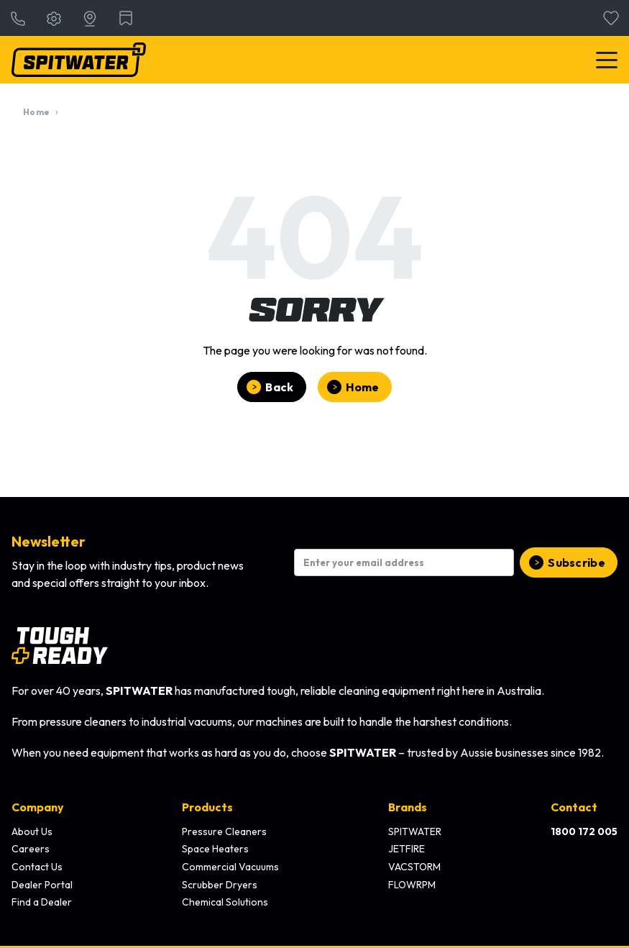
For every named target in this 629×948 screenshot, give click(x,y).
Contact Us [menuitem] (37, 866)
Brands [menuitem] (407, 807)
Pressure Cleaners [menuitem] (224, 831)
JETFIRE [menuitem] (406, 848)
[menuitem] (584, 832)
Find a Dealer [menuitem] (42, 901)
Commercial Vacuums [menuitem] (230, 866)
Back (279, 387)
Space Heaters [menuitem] (215, 848)
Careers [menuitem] (31, 848)
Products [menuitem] (207, 807)
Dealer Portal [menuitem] (42, 884)
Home (36, 111)
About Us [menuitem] (32, 831)
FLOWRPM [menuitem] (412, 884)
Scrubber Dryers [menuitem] (219, 884)
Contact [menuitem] (574, 807)
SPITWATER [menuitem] (414, 831)
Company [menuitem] (38, 807)
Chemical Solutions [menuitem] (225, 901)
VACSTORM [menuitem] (414, 866)
